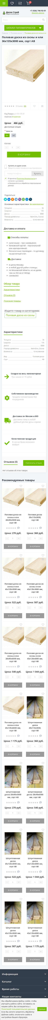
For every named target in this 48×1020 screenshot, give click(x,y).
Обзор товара (12, 283)
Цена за (8, 131)
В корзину (24, 154)
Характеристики (12, 289)
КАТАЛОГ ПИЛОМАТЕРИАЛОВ (21, 27)
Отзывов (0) (9, 295)
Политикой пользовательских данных (18, 1009)
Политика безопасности (26, 178)
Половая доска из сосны (20, 315)
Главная (5, 33)
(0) (25, 106)
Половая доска (16, 33)
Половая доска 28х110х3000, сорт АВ (35, 517)
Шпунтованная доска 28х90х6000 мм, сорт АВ (35, 794)
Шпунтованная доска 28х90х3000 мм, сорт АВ (13, 794)
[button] (38, 10)
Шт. (7, 135)
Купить (37, 173)
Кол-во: (7, 143)
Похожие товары (12, 301)
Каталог (7, 981)
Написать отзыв (34, 463)
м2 (14, 135)
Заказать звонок (38, 13)
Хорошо (42, 1009)
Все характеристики (37, 204)
